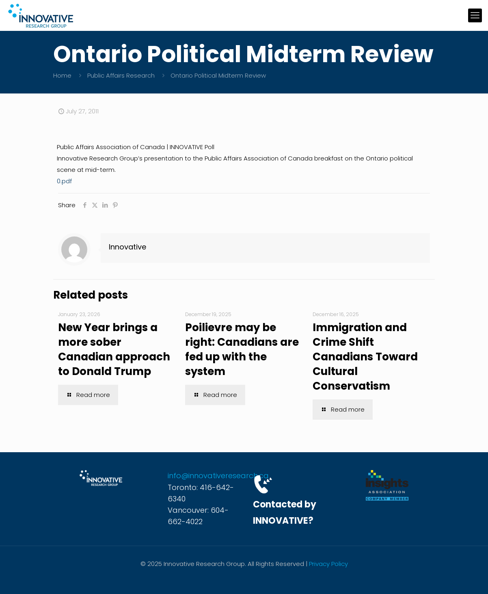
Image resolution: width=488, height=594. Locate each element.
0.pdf (64, 181)
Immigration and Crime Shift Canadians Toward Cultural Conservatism (365, 356)
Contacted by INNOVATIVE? (284, 512)
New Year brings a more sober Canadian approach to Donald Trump (114, 349)
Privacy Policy (328, 563)
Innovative (127, 247)
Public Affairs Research (121, 75)
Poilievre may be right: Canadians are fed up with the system (242, 349)
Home (62, 75)
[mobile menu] (475, 15)
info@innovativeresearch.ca (218, 475)
